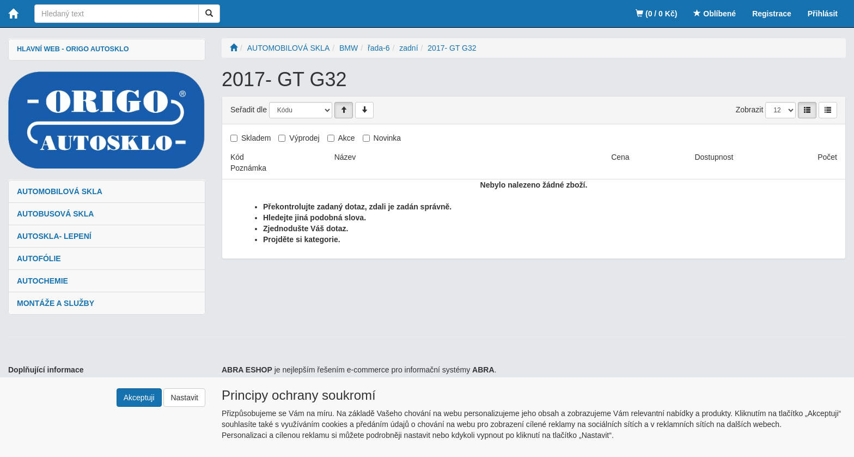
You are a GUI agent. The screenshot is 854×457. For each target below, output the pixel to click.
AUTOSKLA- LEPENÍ (54, 236)
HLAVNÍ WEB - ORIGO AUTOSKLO (73, 49)
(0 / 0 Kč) (656, 13)
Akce (346, 138)
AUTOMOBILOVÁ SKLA (59, 191)
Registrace (771, 13)
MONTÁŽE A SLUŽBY (55, 303)
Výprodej (304, 138)
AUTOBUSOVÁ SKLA (55, 213)
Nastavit (184, 397)
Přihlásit (823, 13)
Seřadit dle (248, 109)
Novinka (387, 138)
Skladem (256, 138)
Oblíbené (714, 13)
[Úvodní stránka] (233, 48)
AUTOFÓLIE (39, 258)
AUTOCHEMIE (42, 280)
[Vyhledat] (209, 13)
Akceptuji (139, 397)
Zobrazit (750, 109)
